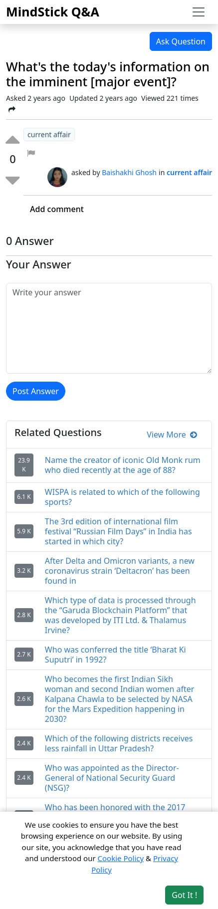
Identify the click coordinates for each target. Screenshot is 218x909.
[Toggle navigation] (198, 11)
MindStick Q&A (52, 11)
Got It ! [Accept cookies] (184, 895)
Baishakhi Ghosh (129, 172)
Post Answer (35, 391)
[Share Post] (12, 109)
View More (172, 434)
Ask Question (181, 41)
